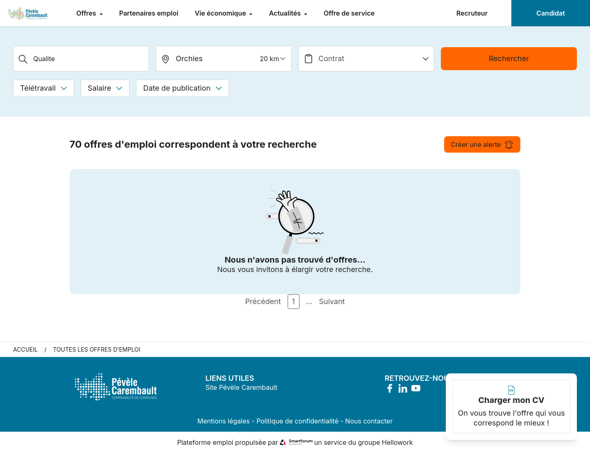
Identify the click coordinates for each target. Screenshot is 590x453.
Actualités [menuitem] (285, 13)
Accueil (25, 349)
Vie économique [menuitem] (221, 13)
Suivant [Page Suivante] (332, 301)
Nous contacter (369, 421)
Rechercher (509, 58)
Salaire (105, 88)
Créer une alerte (482, 144)
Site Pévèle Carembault (241, 387)
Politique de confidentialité (297, 421)
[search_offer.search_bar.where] (224, 58)
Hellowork (397, 442)
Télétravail (43, 88)
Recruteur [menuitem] (472, 13)
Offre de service (349, 13)
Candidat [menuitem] (550, 13)
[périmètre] (273, 58)
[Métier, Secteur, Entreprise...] (81, 58)
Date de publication (182, 88)
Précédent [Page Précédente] (263, 301)
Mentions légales (223, 421)
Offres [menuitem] (87, 13)
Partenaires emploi (148, 13)
